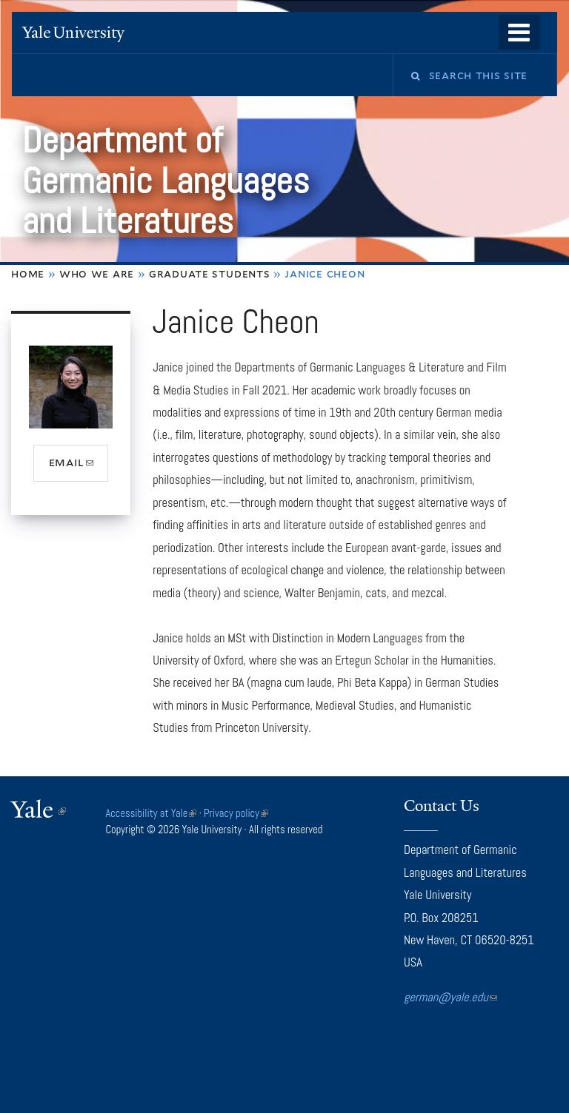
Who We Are (96, 273)
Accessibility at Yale (151, 813)
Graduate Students (209, 273)
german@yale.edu (450, 997)
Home (27, 273)
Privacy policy (236, 813)
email (79, 468)
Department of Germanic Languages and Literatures (165, 180)
